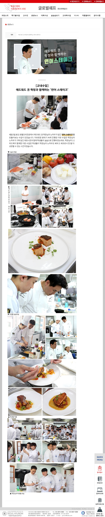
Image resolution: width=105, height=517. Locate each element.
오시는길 (90, 508)
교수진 (25, 15)
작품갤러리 (86, 15)
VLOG (76, 15)
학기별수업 (15, 15)
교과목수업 (66, 15)
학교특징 (84, 508)
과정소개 (5, 15)
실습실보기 (55, 15)
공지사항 (97, 15)
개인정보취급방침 (76, 508)
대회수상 (44, 15)
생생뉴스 (34, 15)
